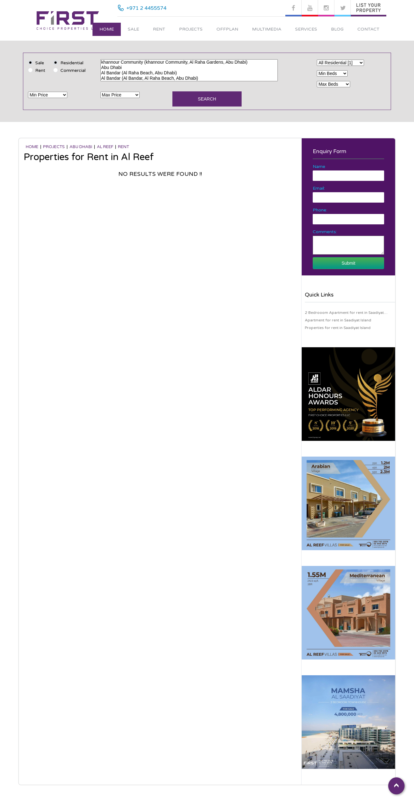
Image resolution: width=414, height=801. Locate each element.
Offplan (227, 29)
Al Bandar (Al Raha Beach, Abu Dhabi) (189, 73)
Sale (133, 29)
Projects (191, 29)
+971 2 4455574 (146, 8)
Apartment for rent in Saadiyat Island (338, 320)
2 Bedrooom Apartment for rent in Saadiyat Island (344, 313)
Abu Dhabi (189, 67)
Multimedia (266, 29)
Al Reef (105, 146)
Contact (368, 29)
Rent (159, 29)
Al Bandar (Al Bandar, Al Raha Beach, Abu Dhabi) (189, 78)
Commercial (73, 70)
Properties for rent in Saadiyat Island (338, 328)
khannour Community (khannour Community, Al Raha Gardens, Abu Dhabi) (189, 62)
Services (306, 29)
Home (106, 29)
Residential (71, 63)
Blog (337, 29)
